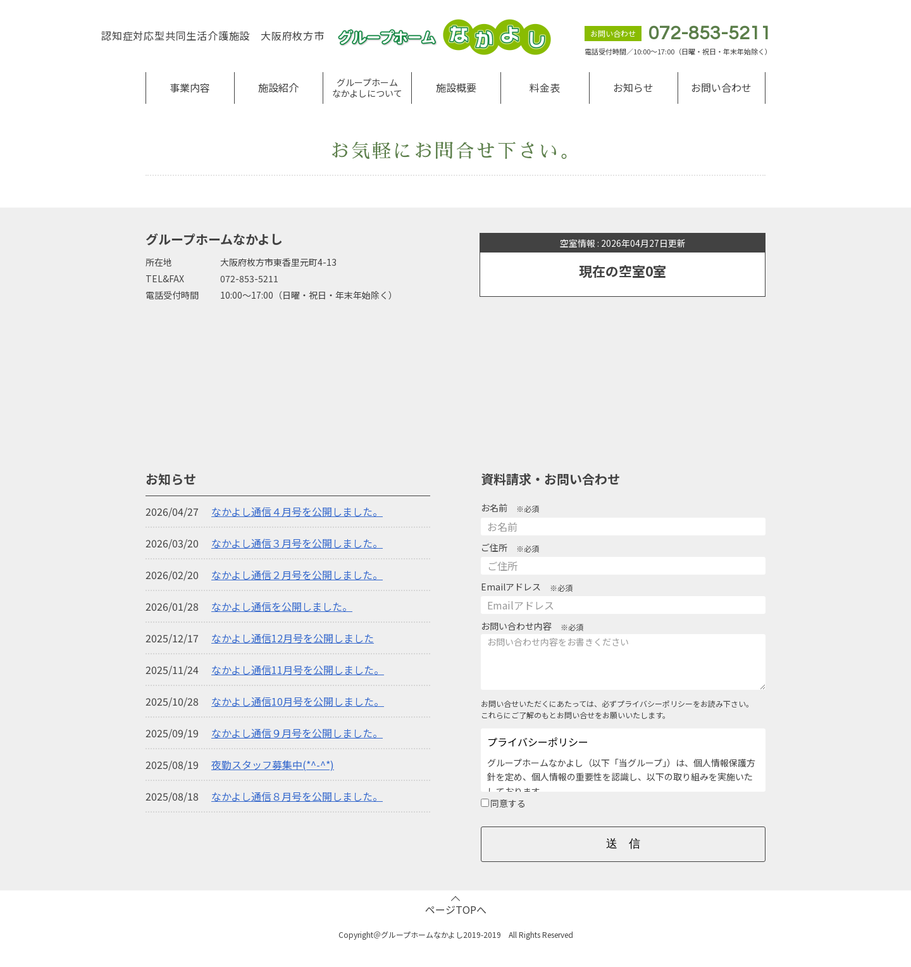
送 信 (623, 843)
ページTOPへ (455, 909)
